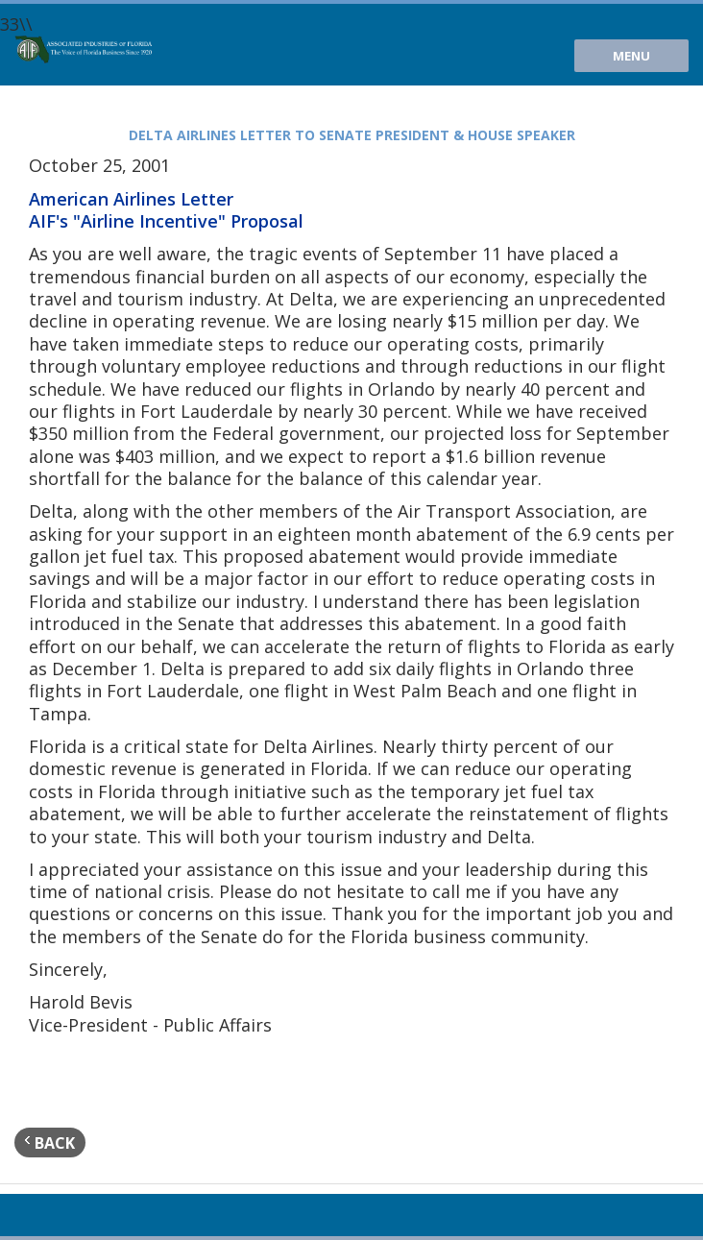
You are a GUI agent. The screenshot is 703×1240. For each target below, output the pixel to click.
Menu (631, 55)
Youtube (26, 1215)
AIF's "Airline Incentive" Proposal (166, 220)
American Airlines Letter (131, 198)
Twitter (58, 1215)
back (50, 1142)
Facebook (90, 1215)
